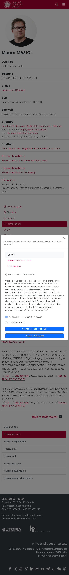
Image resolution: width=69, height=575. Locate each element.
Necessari (14, 316)
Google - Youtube (33, 316)
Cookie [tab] (11, 254)
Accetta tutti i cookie (34, 335)
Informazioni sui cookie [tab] (19, 260)
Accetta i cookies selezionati (34, 329)
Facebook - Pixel (17, 322)
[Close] (64, 238)
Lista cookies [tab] (14, 266)
